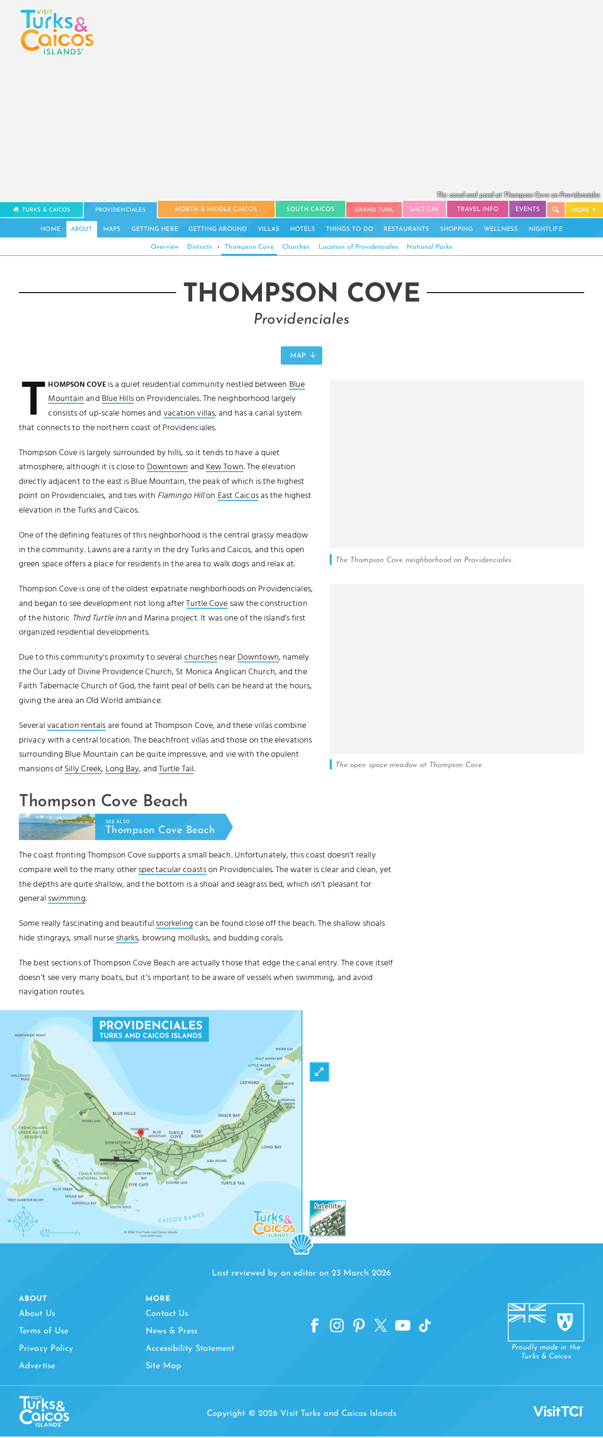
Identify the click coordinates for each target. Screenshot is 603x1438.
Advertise (37, 1367)
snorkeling (174, 925)
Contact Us (164, 1314)
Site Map (161, 1367)
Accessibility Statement (187, 1349)
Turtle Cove (207, 605)
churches (201, 659)
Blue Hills (118, 400)
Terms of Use (43, 1332)
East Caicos (238, 497)
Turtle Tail (176, 770)
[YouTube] (403, 1328)
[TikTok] (426, 1328)
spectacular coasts (172, 871)
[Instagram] (333, 1328)
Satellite (327, 1207)
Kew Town (225, 468)
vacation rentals (76, 727)
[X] (380, 1328)
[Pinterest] (356, 1328)
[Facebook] (310, 1328)
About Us (37, 1314)
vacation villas (189, 415)
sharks (127, 939)
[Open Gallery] (457, 549)
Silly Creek (83, 770)
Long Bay (122, 770)
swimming (67, 900)
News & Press (169, 1332)
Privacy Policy (46, 1349)
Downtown (167, 468)
